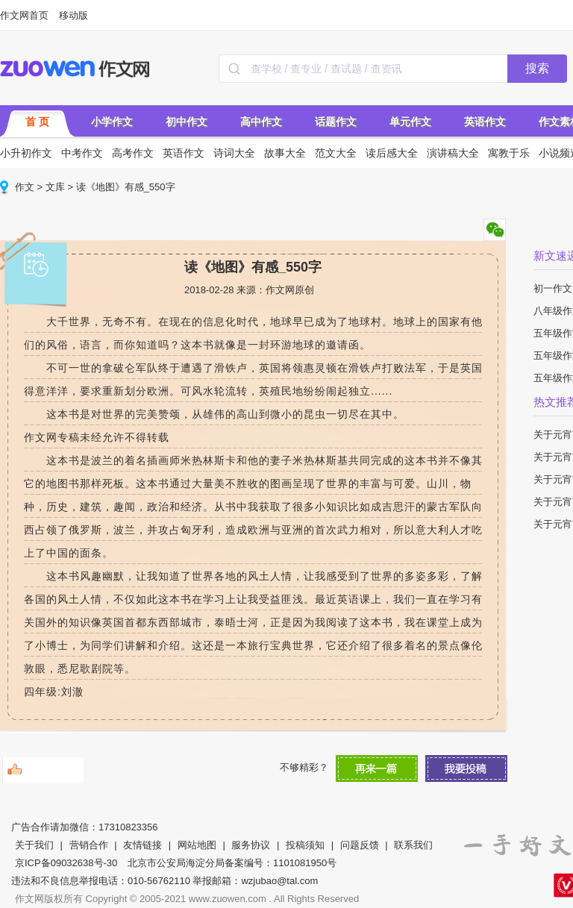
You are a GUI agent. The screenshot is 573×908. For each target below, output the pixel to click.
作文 (24, 186)
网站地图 (197, 845)
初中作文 (186, 122)
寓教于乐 (509, 153)
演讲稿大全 (453, 153)
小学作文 (112, 122)
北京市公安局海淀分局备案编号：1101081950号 (232, 862)
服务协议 (250, 845)
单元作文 (410, 122)
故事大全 (285, 153)
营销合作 (88, 845)
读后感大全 (392, 153)
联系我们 (413, 845)
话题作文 (336, 122)
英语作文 (485, 122)
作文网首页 (24, 15)
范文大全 (336, 153)
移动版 (73, 15)
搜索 (537, 68)
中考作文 (82, 153)
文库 (55, 186)
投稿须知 (305, 845)
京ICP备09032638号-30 (66, 862)
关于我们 (34, 845)
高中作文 (261, 122)
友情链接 (142, 845)
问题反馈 (359, 845)
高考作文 (133, 153)
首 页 (37, 122)
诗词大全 (234, 153)
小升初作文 (26, 153)
